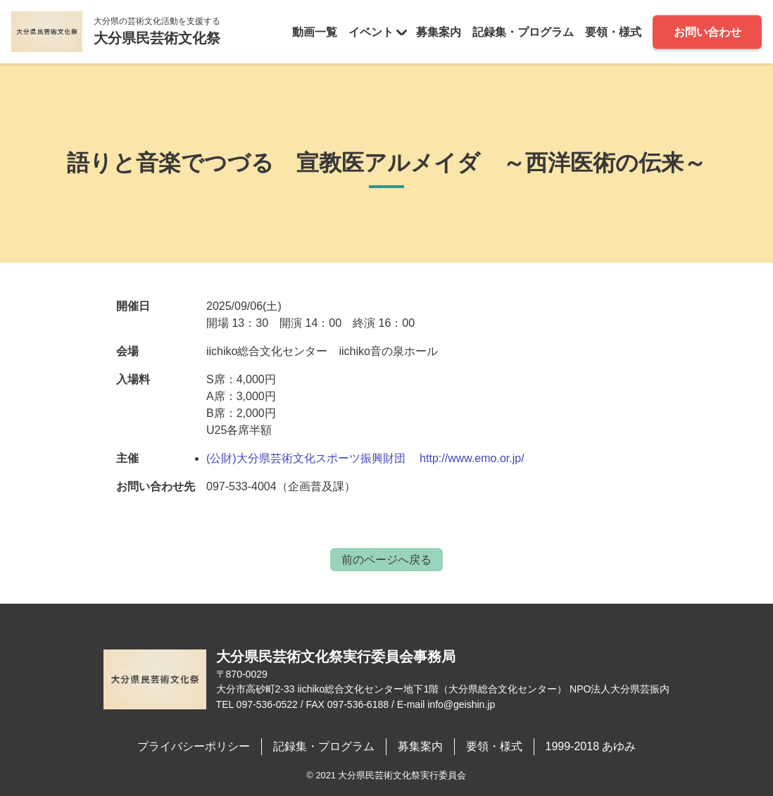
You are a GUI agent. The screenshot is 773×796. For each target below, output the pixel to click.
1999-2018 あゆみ (591, 746)
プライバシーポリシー (193, 746)
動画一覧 (314, 31)
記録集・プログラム (523, 31)
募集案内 (438, 31)
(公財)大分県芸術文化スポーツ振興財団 (306, 458)
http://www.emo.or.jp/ (472, 458)
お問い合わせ (707, 31)
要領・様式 (613, 31)
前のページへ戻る (386, 560)
